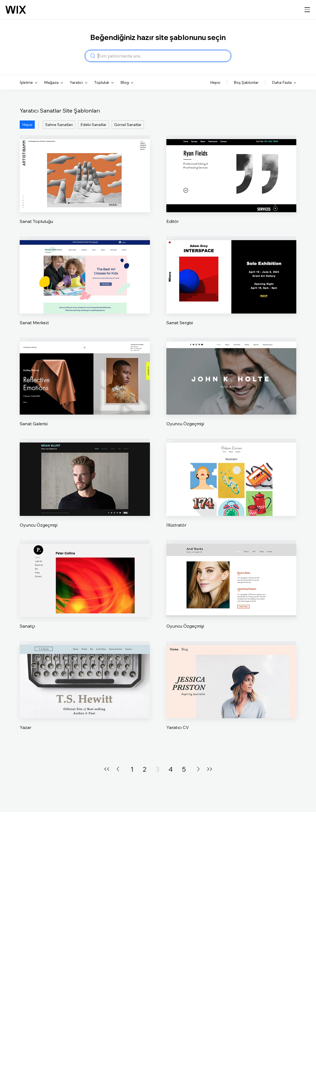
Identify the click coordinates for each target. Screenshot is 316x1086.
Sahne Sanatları (59, 124)
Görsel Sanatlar (127, 124)
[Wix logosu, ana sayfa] (15, 10)
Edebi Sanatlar (93, 124)
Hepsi (27, 124)
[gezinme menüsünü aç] (307, 10)
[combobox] (162, 55)
